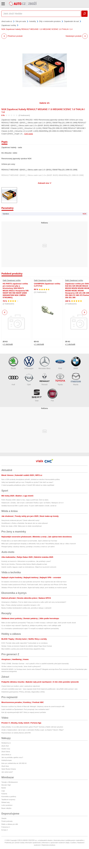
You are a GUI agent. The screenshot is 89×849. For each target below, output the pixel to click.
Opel (29, 379)
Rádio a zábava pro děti (9, 824)
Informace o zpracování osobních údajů (55, 842)
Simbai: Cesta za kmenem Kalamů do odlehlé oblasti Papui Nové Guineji (26, 646)
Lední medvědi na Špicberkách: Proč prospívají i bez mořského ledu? (25, 709)
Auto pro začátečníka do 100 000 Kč (14, 763)
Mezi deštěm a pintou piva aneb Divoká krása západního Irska (22, 649)
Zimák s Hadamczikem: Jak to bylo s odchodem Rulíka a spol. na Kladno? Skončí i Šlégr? (32, 730)
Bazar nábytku (6, 808)
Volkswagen (29, 362)
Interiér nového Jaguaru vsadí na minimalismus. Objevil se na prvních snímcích (28, 567)
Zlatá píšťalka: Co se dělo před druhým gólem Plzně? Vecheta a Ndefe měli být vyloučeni (32, 727)
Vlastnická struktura (48, 845)
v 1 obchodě (8, 344)
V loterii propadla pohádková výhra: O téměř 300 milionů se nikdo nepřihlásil (27, 485)
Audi (13, 379)
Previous (4, 312)
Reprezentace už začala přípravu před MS (16, 733)
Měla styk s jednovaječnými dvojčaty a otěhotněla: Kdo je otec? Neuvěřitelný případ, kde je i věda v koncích (38, 543)
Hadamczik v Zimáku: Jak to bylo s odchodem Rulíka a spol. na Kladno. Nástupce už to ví (32, 503)
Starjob (3, 818)
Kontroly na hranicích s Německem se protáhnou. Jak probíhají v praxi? (26, 561)
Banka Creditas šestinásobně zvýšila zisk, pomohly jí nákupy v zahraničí (26, 608)
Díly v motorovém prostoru (50, 21)
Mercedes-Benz (44, 362)
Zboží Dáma (5, 751)
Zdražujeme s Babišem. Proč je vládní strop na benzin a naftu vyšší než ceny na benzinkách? (33, 602)
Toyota (60, 379)
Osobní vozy (5, 749)
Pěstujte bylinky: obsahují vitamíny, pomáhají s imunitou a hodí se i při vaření (28, 546)
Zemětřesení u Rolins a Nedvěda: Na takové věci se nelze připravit (24, 523)
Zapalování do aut (71, 21)
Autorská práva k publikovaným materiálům (68, 840)
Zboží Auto (5, 766)
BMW (76, 362)
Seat (37, 395)
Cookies (73, 842)
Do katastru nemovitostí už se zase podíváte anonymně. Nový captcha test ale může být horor (34, 582)
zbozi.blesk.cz (6, 754)
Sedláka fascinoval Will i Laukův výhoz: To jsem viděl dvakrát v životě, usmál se (28, 506)
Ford (60, 362)
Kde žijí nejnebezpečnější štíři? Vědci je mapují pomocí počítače (23, 712)
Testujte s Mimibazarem (9, 782)
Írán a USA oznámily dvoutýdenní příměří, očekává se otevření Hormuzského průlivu (30, 479)
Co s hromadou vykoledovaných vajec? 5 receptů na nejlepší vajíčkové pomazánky (30, 628)
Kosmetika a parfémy (8, 796)
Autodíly (32, 21)
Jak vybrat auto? (7, 772)
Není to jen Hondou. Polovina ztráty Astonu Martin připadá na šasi (24, 564)
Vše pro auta (20, 21)
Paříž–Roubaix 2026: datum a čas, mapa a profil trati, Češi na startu (24, 500)
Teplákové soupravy (8, 799)
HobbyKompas (6, 760)
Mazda (76, 379)
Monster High (6, 785)
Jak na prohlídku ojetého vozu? (12, 757)
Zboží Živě (5, 746)
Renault (45, 379)
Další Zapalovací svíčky (12, 280)
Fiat (52, 395)
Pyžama (4, 794)
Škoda (13, 362)
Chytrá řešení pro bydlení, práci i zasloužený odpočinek (20, 686)
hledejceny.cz (6, 743)
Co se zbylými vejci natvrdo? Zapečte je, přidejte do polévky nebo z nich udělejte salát (31, 625)
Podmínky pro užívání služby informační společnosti (23, 842)
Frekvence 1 (5, 827)
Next (84, 312)
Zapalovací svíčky (8, 25)
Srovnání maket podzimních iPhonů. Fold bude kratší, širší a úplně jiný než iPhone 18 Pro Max (34, 584)
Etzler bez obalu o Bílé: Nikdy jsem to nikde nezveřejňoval (21, 526)
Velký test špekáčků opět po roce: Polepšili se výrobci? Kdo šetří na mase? (27, 482)
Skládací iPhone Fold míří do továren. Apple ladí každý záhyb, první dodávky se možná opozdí (34, 587)
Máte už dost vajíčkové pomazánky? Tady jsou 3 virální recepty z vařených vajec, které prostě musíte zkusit (38, 622)
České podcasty (6, 821)
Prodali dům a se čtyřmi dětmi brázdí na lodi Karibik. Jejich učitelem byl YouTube (29, 541)
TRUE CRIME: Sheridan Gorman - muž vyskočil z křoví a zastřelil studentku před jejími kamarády (35, 663)
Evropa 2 (4, 830)
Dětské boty (5, 802)
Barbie (3, 788)
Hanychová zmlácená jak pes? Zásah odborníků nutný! (20, 520)
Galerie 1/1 (44, 103)
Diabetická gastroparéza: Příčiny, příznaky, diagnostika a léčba (23, 692)
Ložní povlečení (6, 805)
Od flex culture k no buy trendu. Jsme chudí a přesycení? (21, 666)
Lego (3, 791)
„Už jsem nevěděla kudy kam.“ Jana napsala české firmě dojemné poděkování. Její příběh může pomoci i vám (39, 689)
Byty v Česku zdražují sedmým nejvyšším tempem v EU (20, 605)
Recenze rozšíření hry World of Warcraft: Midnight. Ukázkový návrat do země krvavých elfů (32, 706)
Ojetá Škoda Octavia (8, 769)
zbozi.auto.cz (6, 21)
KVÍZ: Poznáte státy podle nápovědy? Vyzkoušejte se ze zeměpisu (24, 643)
